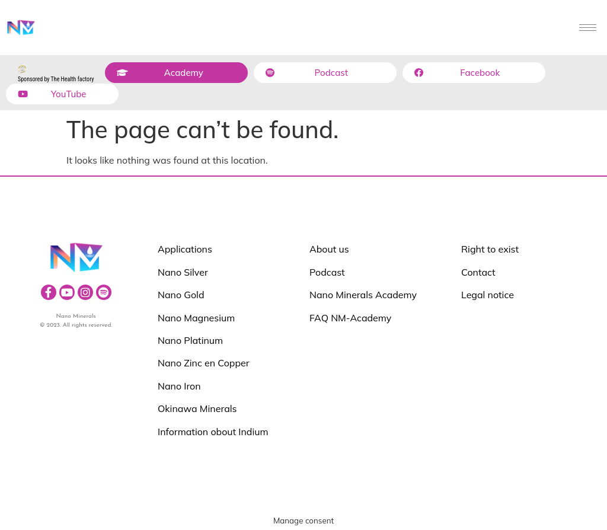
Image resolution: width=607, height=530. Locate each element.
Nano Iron (179, 386)
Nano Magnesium (196, 318)
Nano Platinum (190, 340)
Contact (478, 272)
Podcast (327, 272)
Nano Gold (181, 295)
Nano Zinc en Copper (204, 363)
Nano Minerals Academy (363, 295)
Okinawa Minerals (197, 408)
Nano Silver (183, 272)
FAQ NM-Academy (350, 318)
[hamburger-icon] (587, 28)
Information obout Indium (213, 432)
